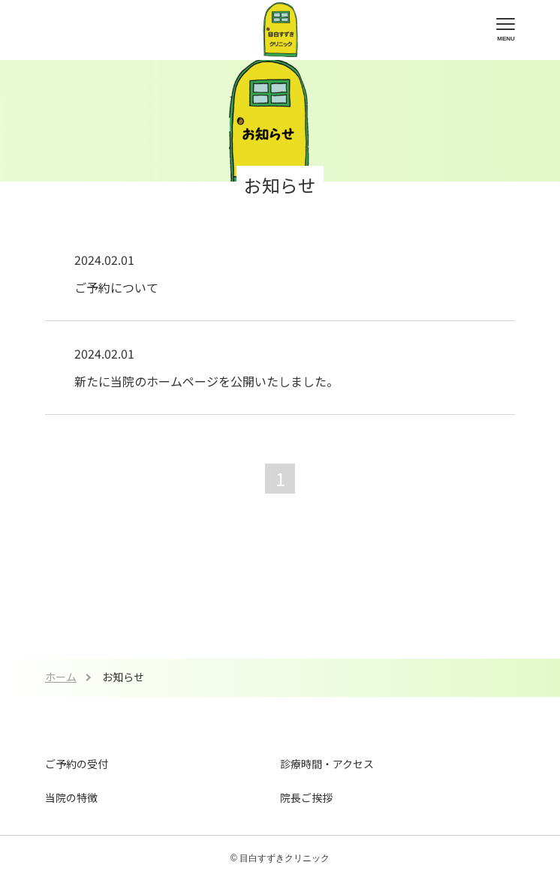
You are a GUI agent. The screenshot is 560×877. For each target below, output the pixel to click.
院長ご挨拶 (306, 797)
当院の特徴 (71, 797)
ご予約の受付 (76, 763)
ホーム (61, 676)
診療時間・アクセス (327, 763)
